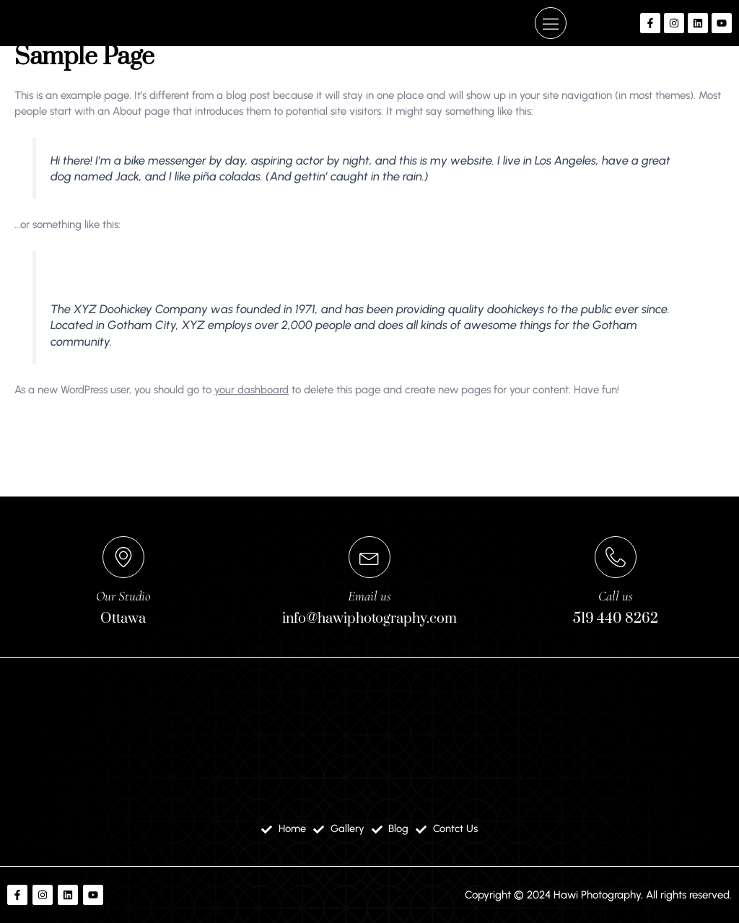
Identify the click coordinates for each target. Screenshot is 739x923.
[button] (551, 87)
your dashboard (251, 487)
